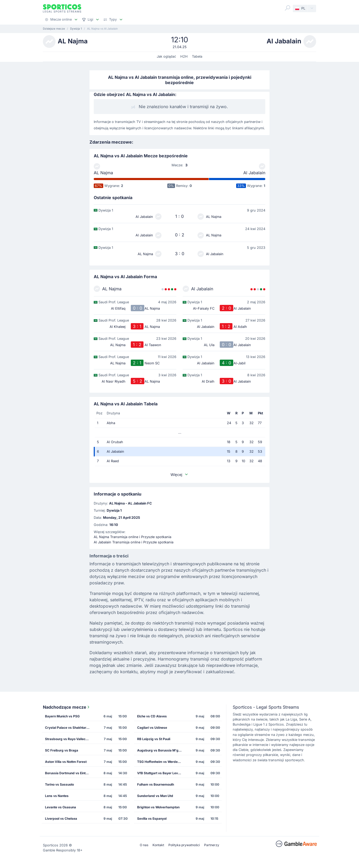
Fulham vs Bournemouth (155, 784)
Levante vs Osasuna (60, 807)
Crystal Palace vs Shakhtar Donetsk (69, 728)
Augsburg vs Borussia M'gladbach (161, 750)
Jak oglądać (166, 56)
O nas (144, 845)
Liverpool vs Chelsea (61, 819)
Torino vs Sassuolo (59, 784)
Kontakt (158, 845)
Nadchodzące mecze (67, 707)
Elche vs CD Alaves (152, 716)
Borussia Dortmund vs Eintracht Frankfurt (69, 773)
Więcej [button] (179, 474)
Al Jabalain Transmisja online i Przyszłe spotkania (133, 542)
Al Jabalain (254, 172)
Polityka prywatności (184, 845)
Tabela (197, 56)
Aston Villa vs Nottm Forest (66, 762)
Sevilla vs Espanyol (152, 819)
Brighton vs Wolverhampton (158, 807)
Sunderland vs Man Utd (155, 796)
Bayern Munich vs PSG (62, 716)
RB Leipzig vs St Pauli (153, 739)
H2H (184, 56)
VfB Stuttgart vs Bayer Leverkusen (161, 773)
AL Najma (103, 172)
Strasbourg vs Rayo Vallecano (68, 739)
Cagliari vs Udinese (152, 728)
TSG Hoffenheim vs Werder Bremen (161, 762)
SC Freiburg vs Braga (61, 750)
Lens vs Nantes (57, 796)
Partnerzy (211, 845)
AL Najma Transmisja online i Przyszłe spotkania (132, 537)
